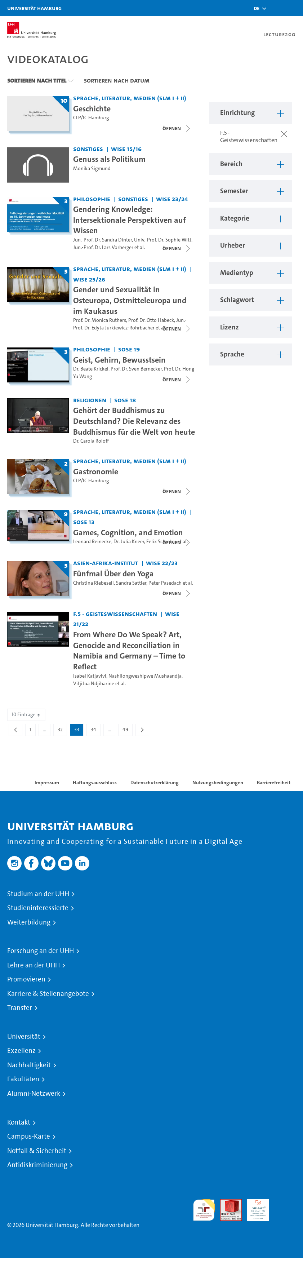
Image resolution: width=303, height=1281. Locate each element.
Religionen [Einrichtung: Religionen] (89, 399)
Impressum (47, 782)
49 (127, 731)
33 (78, 731)
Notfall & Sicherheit (36, 1151)
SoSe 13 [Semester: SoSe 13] (83, 521)
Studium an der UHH (38, 894)
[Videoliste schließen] (176, 128)
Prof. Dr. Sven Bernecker (136, 368)
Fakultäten (23, 1079)
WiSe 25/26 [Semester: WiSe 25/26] (89, 279)
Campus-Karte (28, 1136)
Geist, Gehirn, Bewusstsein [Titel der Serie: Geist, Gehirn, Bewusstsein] (119, 359)
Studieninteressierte (37, 908)
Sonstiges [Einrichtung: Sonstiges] (88, 148)
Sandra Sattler (131, 583)
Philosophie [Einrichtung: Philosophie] (91, 198)
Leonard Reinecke (92, 541)
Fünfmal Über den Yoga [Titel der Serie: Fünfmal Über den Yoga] (113, 573)
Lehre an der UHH (33, 965)
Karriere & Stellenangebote (48, 993)
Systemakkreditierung (285, 1203)
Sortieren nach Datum (117, 80)
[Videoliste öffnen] (176, 248)
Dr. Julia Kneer (128, 541)
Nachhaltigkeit (29, 1065)
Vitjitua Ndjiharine (93, 683)
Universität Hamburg (34, 8)
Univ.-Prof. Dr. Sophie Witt (162, 239)
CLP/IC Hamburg (91, 117)
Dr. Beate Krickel (90, 368)
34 (95, 731)
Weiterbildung (28, 922)
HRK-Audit (254, 1208)
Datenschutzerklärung (154, 782)
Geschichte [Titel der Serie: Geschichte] (92, 108)
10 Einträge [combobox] (26, 714)
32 (62, 731)
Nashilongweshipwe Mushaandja (145, 676)
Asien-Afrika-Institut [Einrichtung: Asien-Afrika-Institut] (105, 562)
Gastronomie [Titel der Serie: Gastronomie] (95, 471)
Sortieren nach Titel (36, 80)
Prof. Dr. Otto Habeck (151, 320)
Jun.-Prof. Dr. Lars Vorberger (103, 247)
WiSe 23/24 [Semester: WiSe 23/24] (172, 198)
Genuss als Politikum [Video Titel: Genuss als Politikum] (109, 159)
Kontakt (18, 1122)
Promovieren (26, 979)
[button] (256, 8)
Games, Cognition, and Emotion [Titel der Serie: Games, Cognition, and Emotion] (128, 532)
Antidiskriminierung (37, 1165)
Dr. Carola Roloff (91, 441)
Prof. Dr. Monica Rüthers (99, 320)
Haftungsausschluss (95, 782)
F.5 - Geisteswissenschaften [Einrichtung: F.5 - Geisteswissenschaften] (115, 613)
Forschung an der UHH (40, 951)
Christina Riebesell (93, 583)
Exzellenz (21, 1050)
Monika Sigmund (92, 168)
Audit (227, 1203)
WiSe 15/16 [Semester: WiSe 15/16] (126, 148)
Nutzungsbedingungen (217, 782)
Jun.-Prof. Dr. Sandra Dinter (102, 239)
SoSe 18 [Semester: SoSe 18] (125, 399)
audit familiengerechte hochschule (204, 1210)
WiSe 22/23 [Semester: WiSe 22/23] (162, 562)
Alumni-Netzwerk (33, 1093)
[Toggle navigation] (294, 8)
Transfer (19, 1007)
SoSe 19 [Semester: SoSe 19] (129, 349)
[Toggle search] (276, 8)
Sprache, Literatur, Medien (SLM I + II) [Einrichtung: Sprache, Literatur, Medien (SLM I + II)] (129, 97)
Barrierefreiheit (273, 782)
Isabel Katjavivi (89, 676)
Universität (23, 1036)
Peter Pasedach (165, 583)
